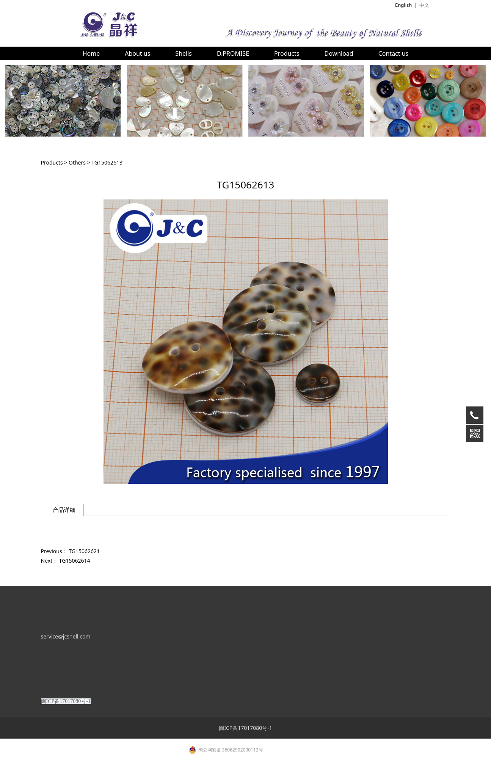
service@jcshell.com (66, 659)
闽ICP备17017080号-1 (245, 750)
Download (339, 53)
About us (137, 53)
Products (287, 53)
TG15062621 (84, 551)
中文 (424, 5)
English (403, 5)
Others (77, 162)
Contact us (393, 53)
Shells (183, 53)
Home (91, 53)
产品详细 (64, 510)
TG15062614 (74, 560)
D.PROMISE (233, 53)
